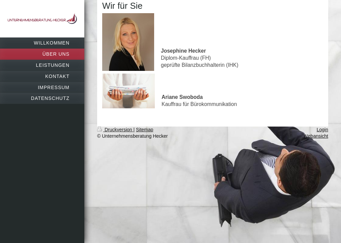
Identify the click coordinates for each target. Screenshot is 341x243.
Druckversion (115, 129)
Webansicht (316, 136)
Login (322, 129)
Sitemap (144, 129)
